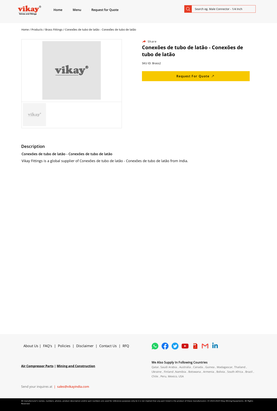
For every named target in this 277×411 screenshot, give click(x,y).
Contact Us (108, 345)
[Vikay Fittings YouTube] (185, 346)
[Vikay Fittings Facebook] (165, 346)
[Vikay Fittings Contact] (205, 346)
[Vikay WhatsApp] (155, 346)
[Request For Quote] (196, 76)
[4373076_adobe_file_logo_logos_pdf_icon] (195, 346)
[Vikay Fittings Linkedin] (215, 346)
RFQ (126, 345)
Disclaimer (85, 345)
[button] (81, 10)
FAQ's (47, 345)
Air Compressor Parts (37, 366)
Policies (64, 345)
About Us (31, 345)
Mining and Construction (76, 366)
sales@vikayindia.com (73, 386)
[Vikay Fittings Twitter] (175, 346)
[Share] (151, 41)
